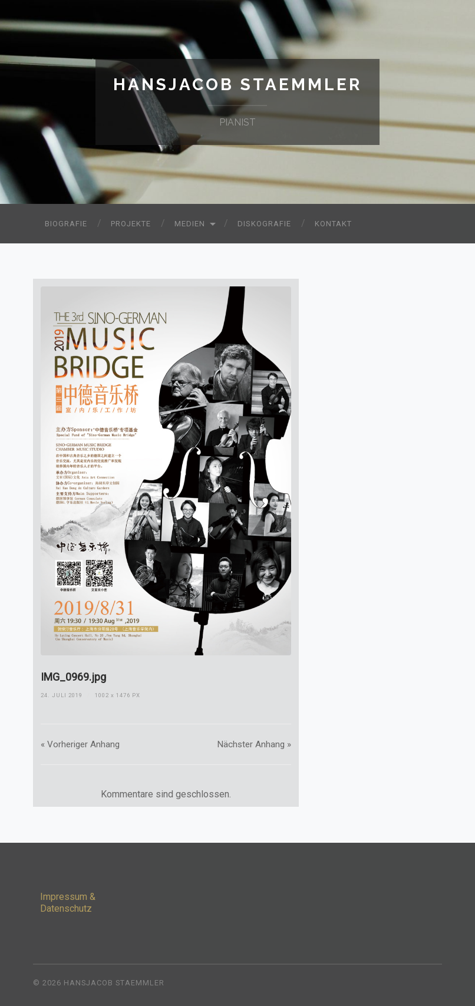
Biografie (66, 223)
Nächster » (254, 744)
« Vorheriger (80, 744)
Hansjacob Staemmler (237, 84)
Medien (189, 223)
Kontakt (333, 223)
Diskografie (264, 223)
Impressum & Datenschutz (67, 903)
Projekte (131, 223)
